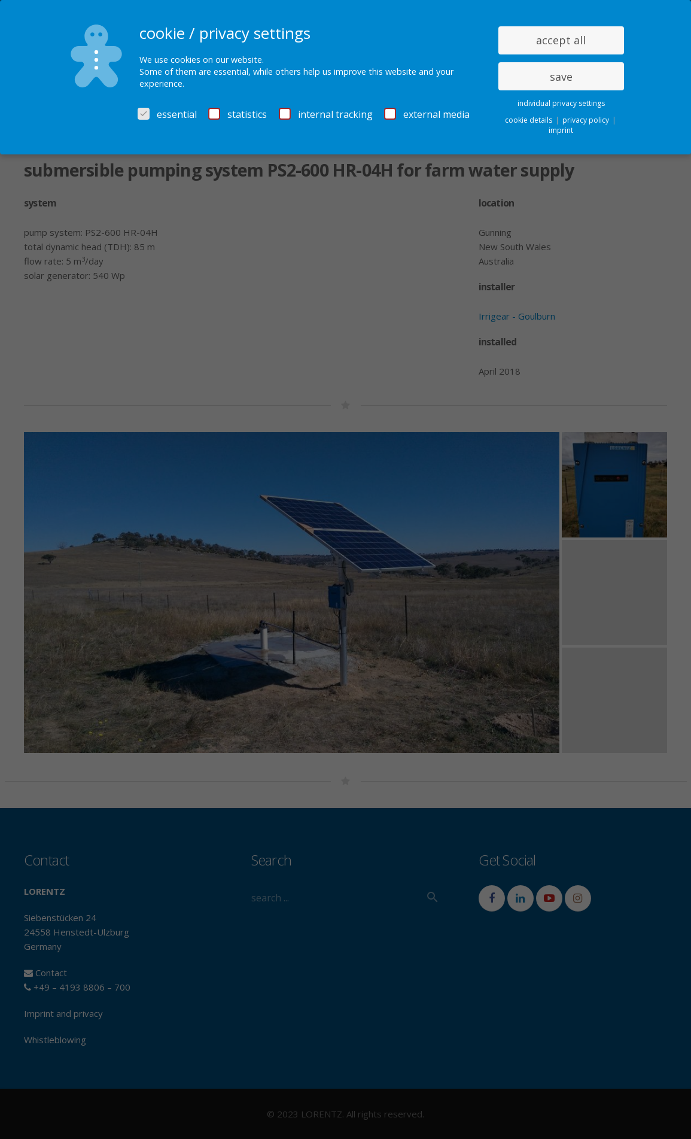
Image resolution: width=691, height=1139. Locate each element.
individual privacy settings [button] (561, 103)
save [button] (561, 76)
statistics (237, 114)
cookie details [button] (529, 120)
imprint (561, 130)
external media (427, 114)
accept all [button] (561, 40)
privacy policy (586, 120)
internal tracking (326, 114)
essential (167, 114)
